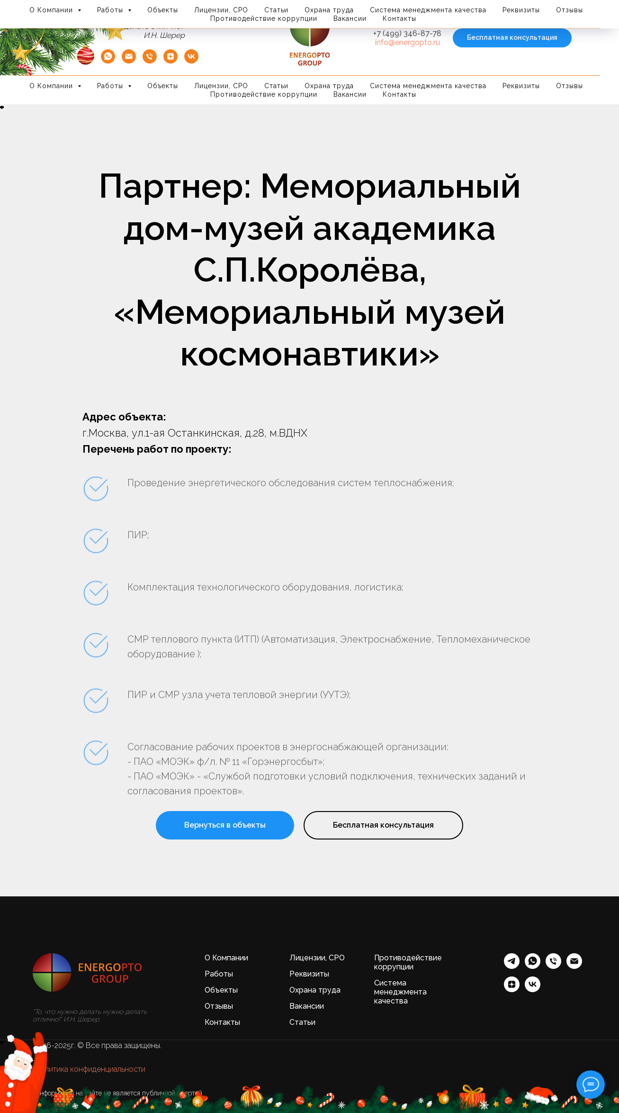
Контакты (399, 94)
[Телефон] (150, 61)
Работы (219, 973)
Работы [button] (111, 86)
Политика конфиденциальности (90, 1069)
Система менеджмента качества (428, 86)
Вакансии (350, 94)
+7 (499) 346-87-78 (407, 33)
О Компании (226, 957)
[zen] (170, 61)
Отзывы (569, 86)
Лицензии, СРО (221, 86)
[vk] (191, 61)
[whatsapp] (532, 966)
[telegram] (512, 966)
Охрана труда (329, 86)
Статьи (276, 86)
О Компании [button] (52, 86)
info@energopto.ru (407, 42)
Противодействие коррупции (263, 94)
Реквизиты (521, 86)
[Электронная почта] (574, 966)
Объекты (162, 86)
